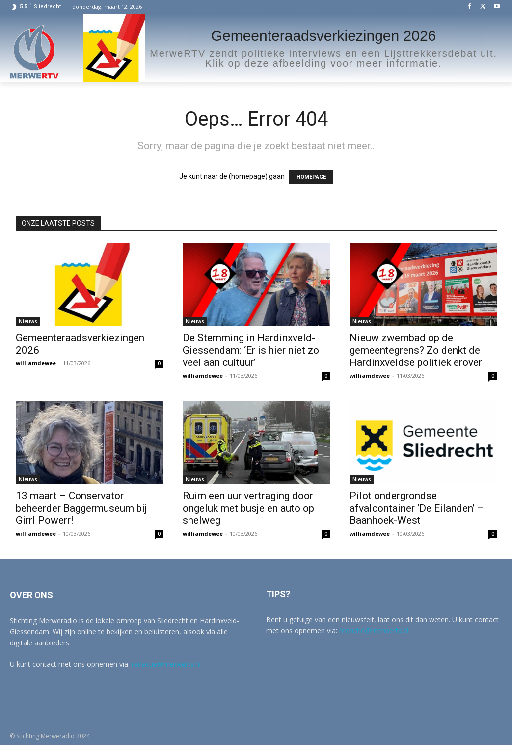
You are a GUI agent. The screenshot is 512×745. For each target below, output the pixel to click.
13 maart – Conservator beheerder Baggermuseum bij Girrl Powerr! (81, 508)
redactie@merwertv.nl (166, 663)
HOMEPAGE (311, 177)
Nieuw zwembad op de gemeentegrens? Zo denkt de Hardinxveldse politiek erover (416, 350)
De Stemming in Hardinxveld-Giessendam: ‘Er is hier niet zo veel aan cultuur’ (251, 350)
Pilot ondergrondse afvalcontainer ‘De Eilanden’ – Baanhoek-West (417, 508)
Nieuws (28, 321)
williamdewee (36, 363)
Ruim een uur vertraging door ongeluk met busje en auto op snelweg (248, 508)
